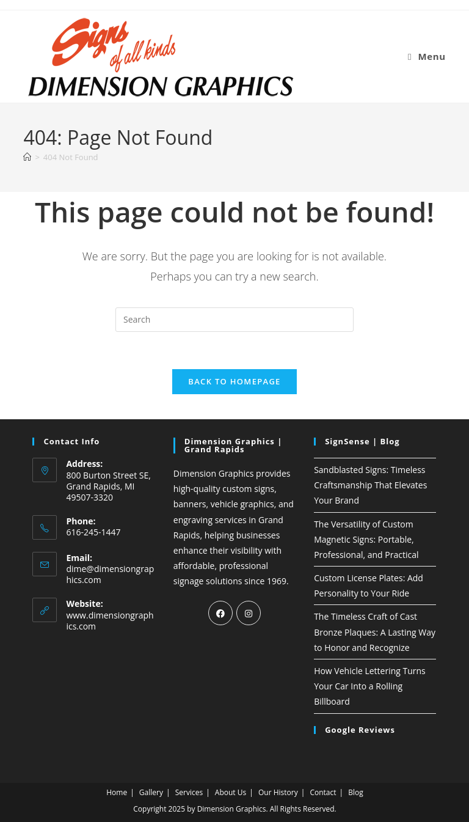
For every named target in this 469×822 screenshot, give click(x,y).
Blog (355, 792)
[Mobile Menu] (427, 56)
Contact (323, 792)
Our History (278, 792)
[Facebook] (220, 613)
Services (189, 792)
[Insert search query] (234, 319)
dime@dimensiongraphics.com (110, 574)
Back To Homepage (234, 381)
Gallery (151, 792)
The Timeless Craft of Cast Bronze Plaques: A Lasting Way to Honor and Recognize (374, 632)
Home (116, 792)
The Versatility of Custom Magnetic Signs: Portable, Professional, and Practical (366, 539)
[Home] (27, 157)
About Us (230, 792)
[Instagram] (248, 613)
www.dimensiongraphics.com (109, 620)
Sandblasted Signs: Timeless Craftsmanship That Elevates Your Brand (370, 485)
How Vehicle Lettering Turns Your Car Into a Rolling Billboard (370, 686)
